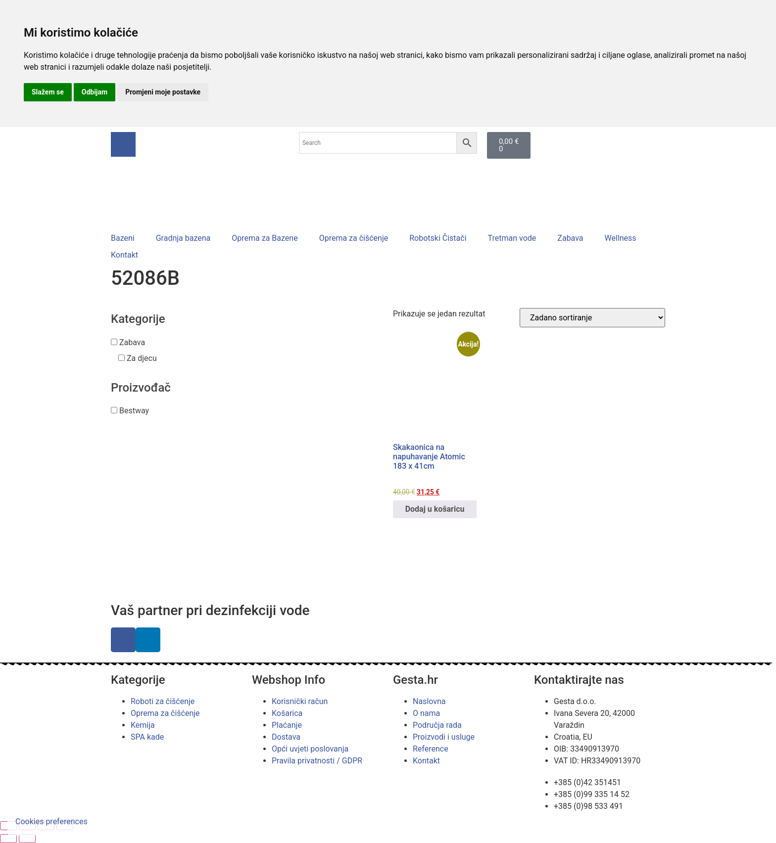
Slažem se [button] (48, 92)
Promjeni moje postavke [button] (162, 92)
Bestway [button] (134, 410)
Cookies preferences (51, 821)
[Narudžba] (592, 317)
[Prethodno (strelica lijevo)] (8, 838)
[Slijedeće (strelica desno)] (27, 838)
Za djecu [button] (142, 358)
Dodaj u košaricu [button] (435, 509)
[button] (128, 238)
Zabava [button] (132, 342)
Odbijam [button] (94, 92)
